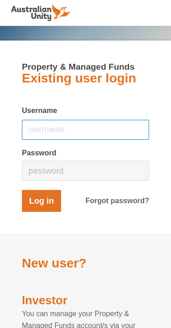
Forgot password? (117, 201)
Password (39, 153)
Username (39, 110)
